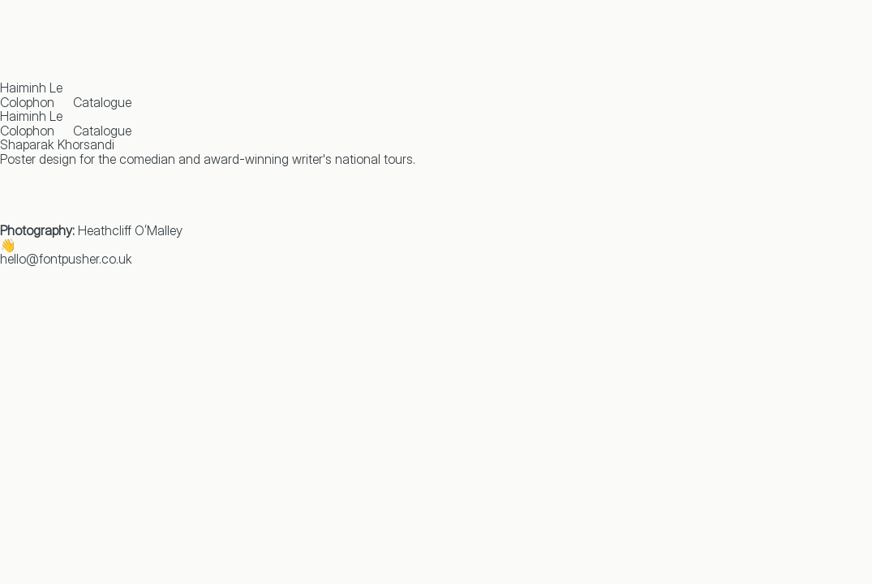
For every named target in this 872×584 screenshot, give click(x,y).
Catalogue (102, 102)
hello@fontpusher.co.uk (66, 259)
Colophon (27, 102)
